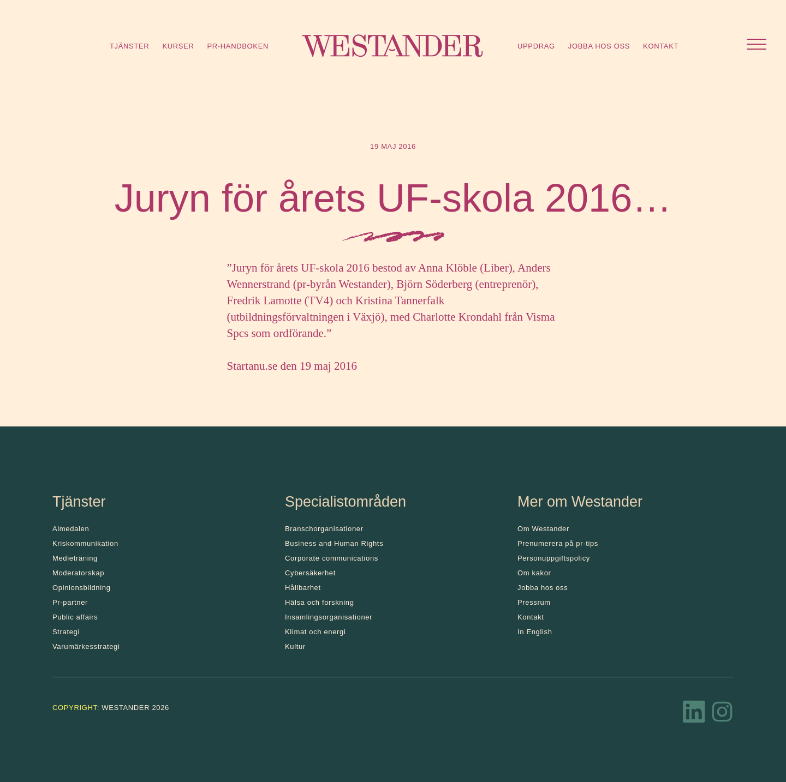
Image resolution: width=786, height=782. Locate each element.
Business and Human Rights (334, 543)
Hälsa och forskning (319, 602)
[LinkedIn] (694, 715)
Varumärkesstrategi (86, 646)
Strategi (66, 632)
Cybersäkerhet (310, 573)
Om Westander (543, 529)
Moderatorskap (78, 573)
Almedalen (70, 529)
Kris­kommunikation (85, 543)
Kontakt (660, 46)
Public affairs (75, 617)
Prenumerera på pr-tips (557, 543)
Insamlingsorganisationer (328, 617)
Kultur (295, 646)
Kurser (178, 46)
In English (534, 632)
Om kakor (534, 573)
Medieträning (75, 558)
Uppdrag (536, 46)
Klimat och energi (315, 632)
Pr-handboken (238, 46)
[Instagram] (722, 715)
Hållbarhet (303, 588)
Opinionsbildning (81, 588)
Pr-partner (70, 602)
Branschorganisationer (324, 529)
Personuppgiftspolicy (553, 558)
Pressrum (534, 602)
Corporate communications (331, 558)
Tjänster (129, 46)
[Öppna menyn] (756, 45)
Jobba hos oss (599, 46)
